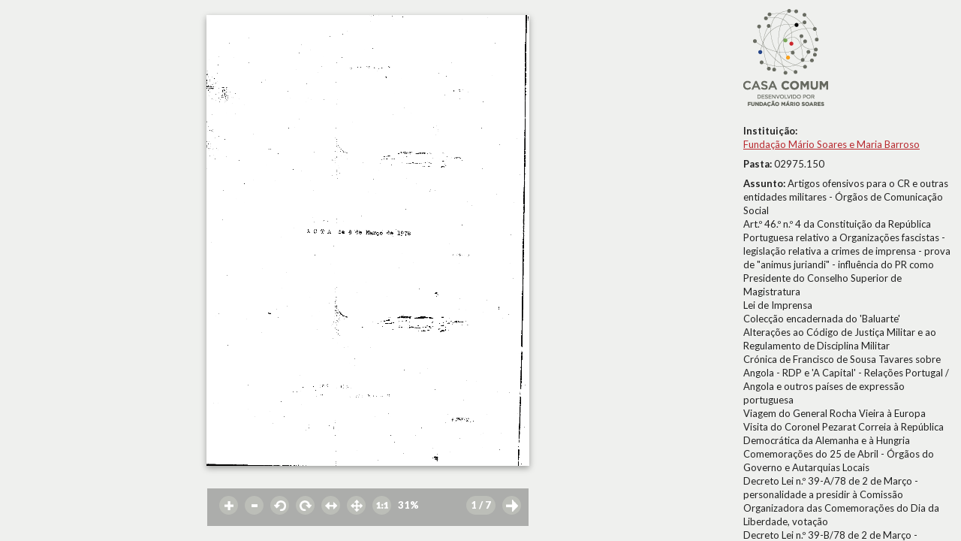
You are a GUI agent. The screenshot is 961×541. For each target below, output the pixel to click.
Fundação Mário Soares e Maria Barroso (831, 144)
